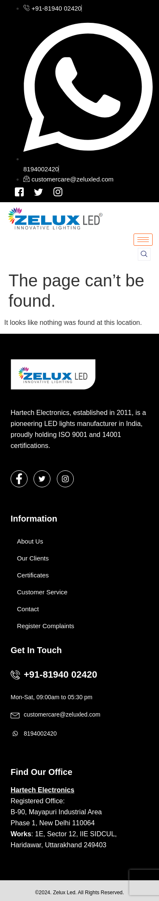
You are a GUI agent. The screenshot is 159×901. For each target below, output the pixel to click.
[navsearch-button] (144, 254)
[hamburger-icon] (143, 239)
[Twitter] (41, 478)
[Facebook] (19, 191)
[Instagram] (38, 191)
